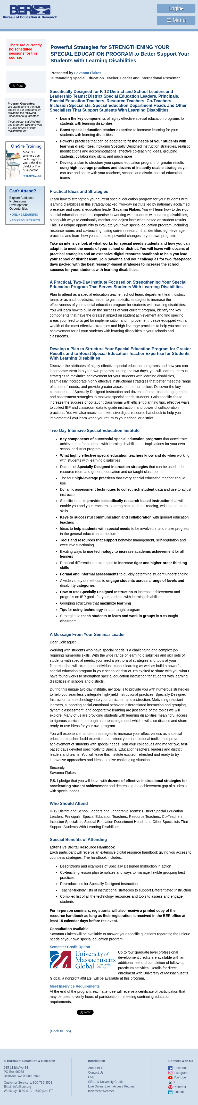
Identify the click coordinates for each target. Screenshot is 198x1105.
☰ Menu (176, 20)
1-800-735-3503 (41, 1082)
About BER (95, 1068)
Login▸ (176, 8)
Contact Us (95, 1072)
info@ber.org (22, 1087)
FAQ (91, 1077)
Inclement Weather (101, 1091)
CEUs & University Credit (105, 1082)
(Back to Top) (60, 1031)
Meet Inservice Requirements (75, 986)
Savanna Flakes (87, 73)
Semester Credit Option (70, 947)
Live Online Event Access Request (111, 1086)
